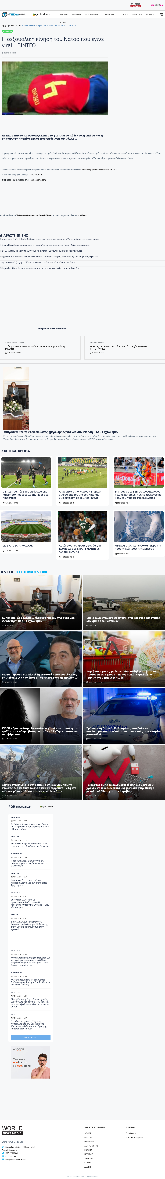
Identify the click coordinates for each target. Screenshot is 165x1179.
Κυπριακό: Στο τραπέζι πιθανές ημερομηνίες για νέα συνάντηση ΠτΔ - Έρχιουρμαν (60, 432)
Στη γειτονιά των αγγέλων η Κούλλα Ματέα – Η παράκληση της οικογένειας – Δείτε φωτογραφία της (49, 256)
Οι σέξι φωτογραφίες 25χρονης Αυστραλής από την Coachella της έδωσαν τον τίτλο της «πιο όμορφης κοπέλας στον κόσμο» (29, 1025)
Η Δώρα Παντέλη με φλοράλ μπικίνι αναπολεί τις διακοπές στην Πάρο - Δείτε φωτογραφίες (45, 245)
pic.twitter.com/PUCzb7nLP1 (105, 169)
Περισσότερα (30, 1037)
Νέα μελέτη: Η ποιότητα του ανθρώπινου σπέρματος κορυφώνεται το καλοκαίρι (39, 268)
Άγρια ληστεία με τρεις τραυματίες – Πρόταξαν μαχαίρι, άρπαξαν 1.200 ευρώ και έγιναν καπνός (30, 982)
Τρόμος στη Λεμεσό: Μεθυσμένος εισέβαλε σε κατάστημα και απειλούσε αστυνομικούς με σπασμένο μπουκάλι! (124, 731)
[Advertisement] (82, 304)
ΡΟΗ (20, 806)
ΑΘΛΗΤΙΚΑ (137, 14)
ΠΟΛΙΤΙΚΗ (63, 14)
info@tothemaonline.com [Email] (15, 1159)
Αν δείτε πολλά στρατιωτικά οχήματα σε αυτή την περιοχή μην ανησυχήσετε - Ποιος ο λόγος (30, 826)
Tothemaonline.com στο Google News (33, 215)
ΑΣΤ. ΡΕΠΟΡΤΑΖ (92, 14)
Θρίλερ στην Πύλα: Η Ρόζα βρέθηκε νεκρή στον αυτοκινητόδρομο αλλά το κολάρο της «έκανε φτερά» (50, 239)
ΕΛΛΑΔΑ (150, 14)
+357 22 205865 (11, 1153)
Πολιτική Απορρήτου (134, 1137)
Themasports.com (37, 180)
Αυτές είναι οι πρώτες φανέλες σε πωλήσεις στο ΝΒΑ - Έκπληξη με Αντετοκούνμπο (80, 549)
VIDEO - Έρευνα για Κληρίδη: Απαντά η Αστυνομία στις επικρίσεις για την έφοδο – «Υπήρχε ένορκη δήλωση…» (40, 676)
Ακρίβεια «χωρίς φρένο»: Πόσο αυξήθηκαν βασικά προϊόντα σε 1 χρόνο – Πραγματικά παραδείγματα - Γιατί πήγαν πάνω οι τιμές (121, 674)
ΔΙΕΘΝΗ (62, 22)
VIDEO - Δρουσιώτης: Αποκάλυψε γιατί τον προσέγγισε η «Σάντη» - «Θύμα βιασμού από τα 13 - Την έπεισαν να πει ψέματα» (40, 731)
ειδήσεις (82, 215)
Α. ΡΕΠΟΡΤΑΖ (16, 853)
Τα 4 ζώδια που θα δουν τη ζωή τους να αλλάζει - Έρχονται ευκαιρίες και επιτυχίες (41, 250)
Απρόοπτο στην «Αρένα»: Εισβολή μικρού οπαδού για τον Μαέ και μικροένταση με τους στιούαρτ (80, 495)
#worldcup (87, 169)
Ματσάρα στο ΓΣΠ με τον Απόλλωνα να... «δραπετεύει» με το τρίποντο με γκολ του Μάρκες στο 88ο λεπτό (138, 495)
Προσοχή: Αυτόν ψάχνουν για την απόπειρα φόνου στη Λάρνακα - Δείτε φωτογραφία (29, 863)
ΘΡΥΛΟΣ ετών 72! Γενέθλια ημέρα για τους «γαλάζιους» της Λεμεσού (138, 547)
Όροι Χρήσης (131, 1133)
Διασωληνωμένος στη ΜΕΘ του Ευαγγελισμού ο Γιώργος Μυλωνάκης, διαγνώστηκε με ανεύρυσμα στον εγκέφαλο (29, 925)
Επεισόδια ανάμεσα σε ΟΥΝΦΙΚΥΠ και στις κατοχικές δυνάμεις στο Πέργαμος (30, 845)
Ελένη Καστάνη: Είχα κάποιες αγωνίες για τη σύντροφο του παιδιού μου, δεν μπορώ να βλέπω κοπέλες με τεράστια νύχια (30, 1003)
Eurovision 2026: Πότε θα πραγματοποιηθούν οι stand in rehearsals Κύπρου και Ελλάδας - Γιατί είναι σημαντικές (30, 903)
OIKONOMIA (89, 1142)
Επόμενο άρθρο (97, 343)
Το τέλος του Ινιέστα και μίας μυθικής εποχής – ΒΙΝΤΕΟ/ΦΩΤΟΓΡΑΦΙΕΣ (119, 347)
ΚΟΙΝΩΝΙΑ (76, 14)
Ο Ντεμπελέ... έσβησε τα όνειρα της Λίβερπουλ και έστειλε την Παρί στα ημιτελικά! (26, 495)
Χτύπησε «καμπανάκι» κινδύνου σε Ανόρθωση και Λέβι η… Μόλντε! (35, 347)
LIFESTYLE (123, 14)
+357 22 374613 (11, 1156)
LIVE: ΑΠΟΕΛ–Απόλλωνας (18, 545)
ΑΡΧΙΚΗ (87, 1133)
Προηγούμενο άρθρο (14, 343)
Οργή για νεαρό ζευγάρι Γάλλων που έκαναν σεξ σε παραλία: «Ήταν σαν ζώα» (37, 262)
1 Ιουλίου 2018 (35, 174)
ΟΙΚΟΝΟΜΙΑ (109, 14)
